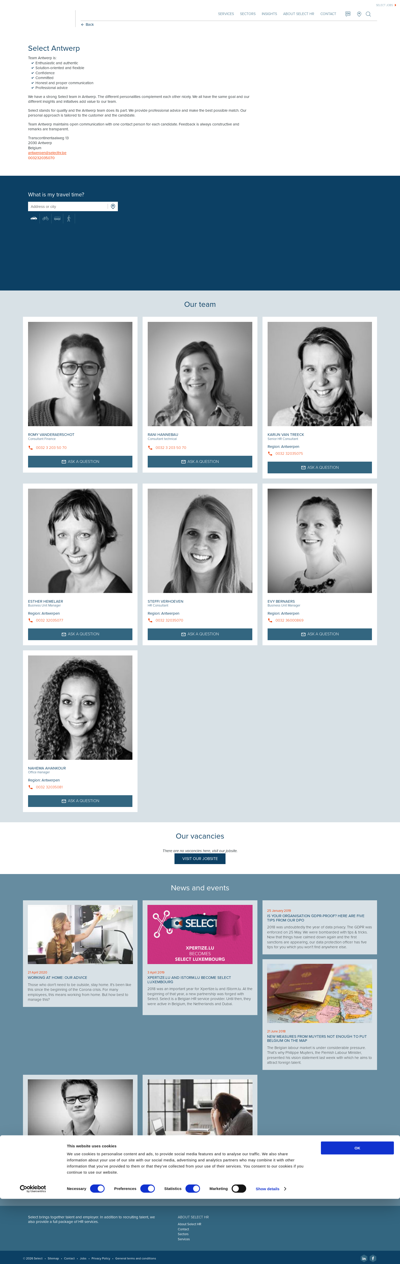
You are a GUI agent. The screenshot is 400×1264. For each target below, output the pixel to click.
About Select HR (296, 14)
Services (224, 14)
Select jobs (384, 5)
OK (357, 1213)
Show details (268, 1254)
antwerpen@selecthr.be (49, 152)
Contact (326, 14)
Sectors (246, 14)
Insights (267, 14)
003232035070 (43, 158)
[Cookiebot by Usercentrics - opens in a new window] (33, 1254)
